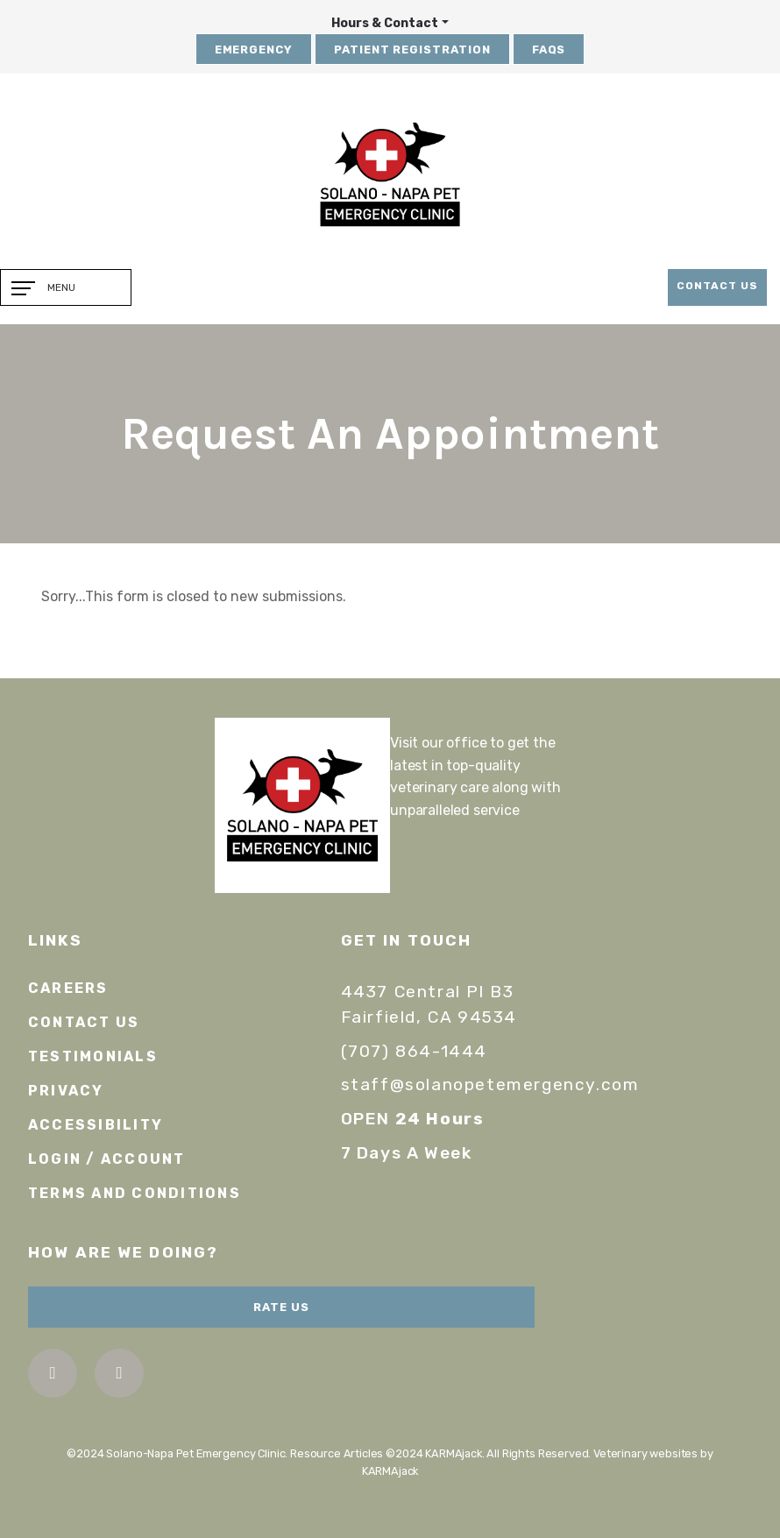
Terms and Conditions (134, 1193)
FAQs (549, 49)
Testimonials (93, 1056)
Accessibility (95, 1124)
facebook (52, 1372)
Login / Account (107, 1159)
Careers (68, 988)
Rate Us (281, 1307)
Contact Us (717, 286)
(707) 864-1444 (414, 1051)
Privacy (66, 1090)
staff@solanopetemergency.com (490, 1084)
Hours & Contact (384, 23)
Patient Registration (412, 49)
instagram (119, 1372)
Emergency (254, 49)
